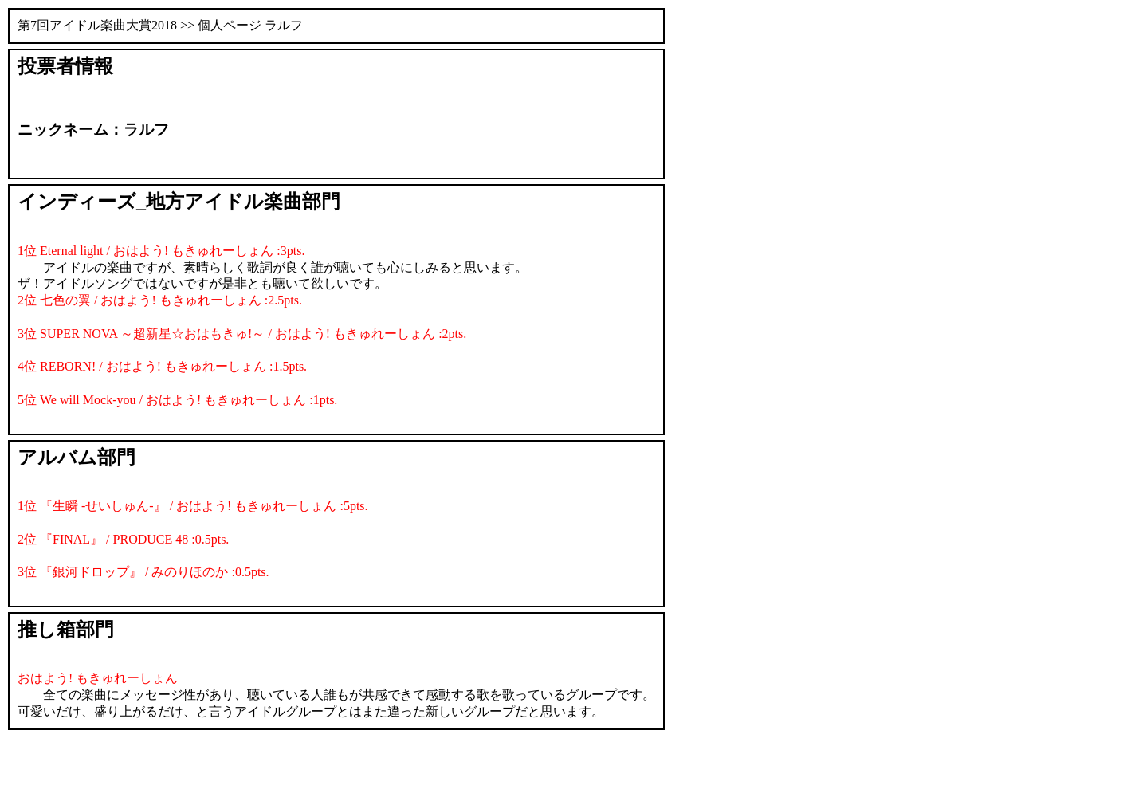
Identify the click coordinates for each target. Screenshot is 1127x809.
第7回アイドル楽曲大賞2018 (97, 25)
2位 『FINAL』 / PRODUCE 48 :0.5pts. (123, 539)
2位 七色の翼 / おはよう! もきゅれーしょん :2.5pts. (160, 300)
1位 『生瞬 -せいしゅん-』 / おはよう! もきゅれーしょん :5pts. (193, 505)
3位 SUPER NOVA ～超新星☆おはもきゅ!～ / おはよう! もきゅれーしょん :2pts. (242, 333)
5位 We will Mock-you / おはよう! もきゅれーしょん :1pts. (177, 399)
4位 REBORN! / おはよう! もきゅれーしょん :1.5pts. (162, 366)
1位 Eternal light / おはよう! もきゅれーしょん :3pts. (161, 250)
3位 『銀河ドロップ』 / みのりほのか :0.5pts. (143, 572)
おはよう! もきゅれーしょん (98, 678)
